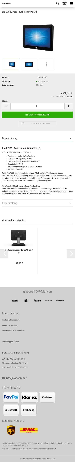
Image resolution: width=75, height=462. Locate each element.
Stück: (4, 101)
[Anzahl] (37, 106)
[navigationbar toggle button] (71, 3)
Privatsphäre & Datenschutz (13, 331)
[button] (6, 106)
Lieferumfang (9, 203)
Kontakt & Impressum (10, 320)
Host (17, 342)
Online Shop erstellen (28, 459)
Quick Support (7, 342)
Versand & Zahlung (9, 325)
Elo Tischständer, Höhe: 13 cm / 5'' (19, 251)
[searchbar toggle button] (57, 3)
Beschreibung (9, 138)
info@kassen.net (16, 378)
